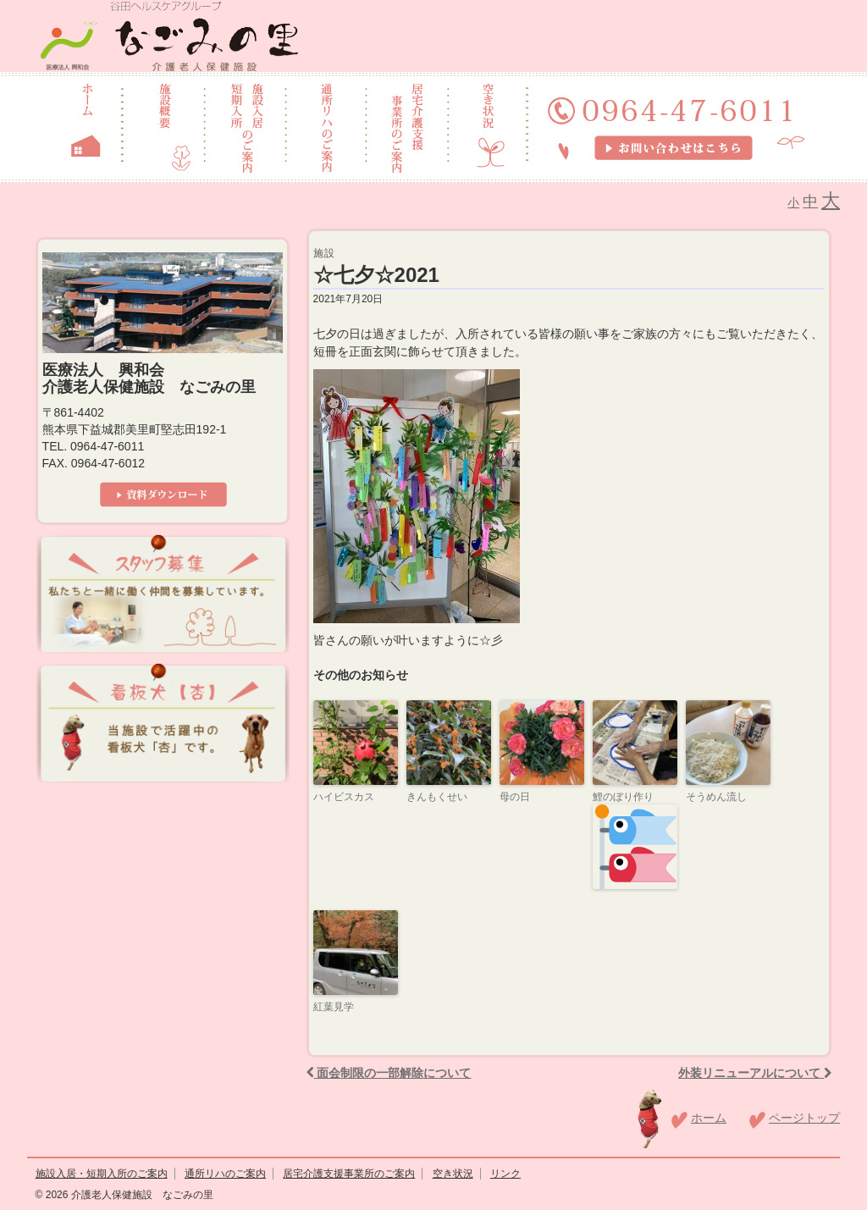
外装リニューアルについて (754, 1073)
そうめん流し (716, 797)
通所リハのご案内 (225, 1174)
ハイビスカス (343, 797)
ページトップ (804, 1117)
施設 (324, 253)
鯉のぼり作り (635, 840)
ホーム (708, 1117)
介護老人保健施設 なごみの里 (140, 1195)
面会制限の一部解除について (389, 1073)
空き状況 (453, 1174)
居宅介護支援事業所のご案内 (349, 1174)
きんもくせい (436, 797)
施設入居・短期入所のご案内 (102, 1174)
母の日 (515, 797)
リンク (505, 1174)
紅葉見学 (333, 1007)
